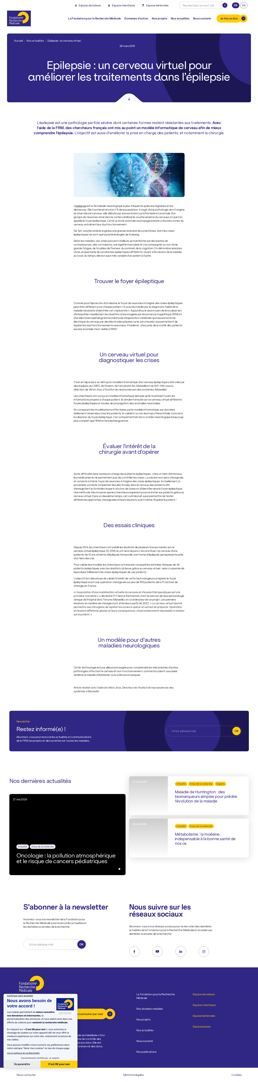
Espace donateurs (204, 994)
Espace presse (202, 1027)
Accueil (18, 40)
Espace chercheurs (204, 1005)
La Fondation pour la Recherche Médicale (157, 996)
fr (235, 5)
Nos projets (159, 18)
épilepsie (80, 206)
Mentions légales (133, 1075)
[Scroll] (129, 97)
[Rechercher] (224, 5)
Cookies (236, 1075)
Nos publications (146, 1052)
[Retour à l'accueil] (19, 18)
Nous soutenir (144, 1041)
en (243, 5)
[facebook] (134, 951)
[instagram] (203, 951)
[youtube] (157, 951)
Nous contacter (26, 1075)
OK (236, 731)
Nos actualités (180, 18)
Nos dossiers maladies (149, 1009)
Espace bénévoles (204, 1016)
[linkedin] (180, 951)
